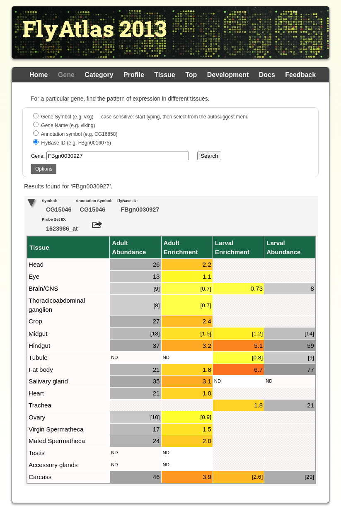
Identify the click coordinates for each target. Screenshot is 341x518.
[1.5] (205, 333)
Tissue (164, 74)
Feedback (300, 74)
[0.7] (205, 289)
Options (43, 169)
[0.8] (257, 357)
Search (209, 156)
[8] (156, 305)
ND (114, 357)
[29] (309, 477)
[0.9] (205, 417)
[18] (155, 333)
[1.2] (257, 333)
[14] (309, 333)
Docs (267, 74)
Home (38, 74)
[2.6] (257, 477)
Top (191, 74)
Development (228, 74)
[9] (156, 289)
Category (99, 74)
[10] (155, 417)
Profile (133, 74)
